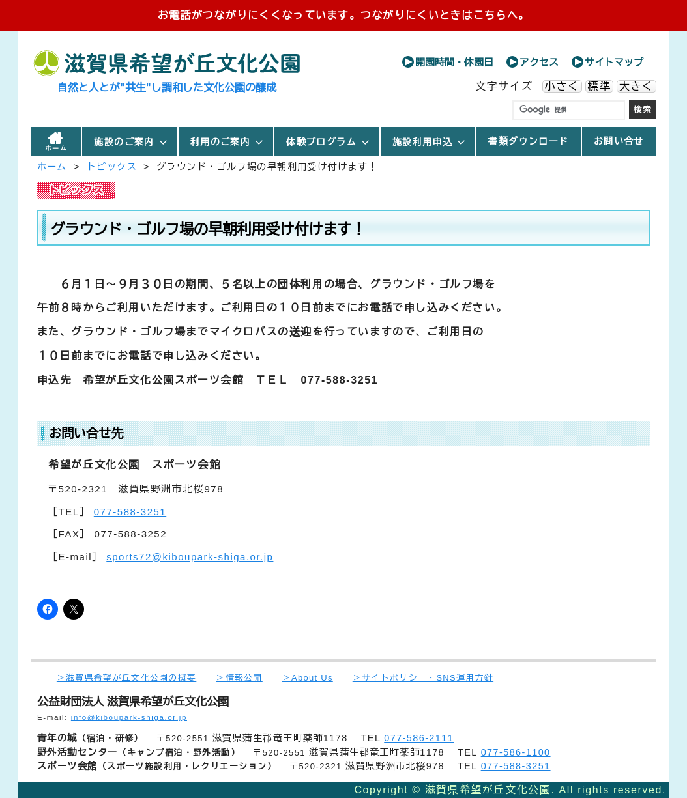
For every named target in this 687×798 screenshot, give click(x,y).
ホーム (56, 148)
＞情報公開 (239, 678)
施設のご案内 (131, 142)
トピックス (112, 167)
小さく (562, 86)
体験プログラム (328, 142)
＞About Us (307, 678)
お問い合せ (619, 141)
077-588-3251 (130, 511)
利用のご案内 (227, 142)
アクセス (539, 62)
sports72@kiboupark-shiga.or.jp (189, 556)
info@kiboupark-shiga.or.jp (129, 717)
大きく (636, 86)
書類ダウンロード (528, 141)
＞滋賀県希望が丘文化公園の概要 (126, 678)
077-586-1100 (516, 752)
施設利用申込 (429, 142)
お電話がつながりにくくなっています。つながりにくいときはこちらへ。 (343, 15)
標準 (599, 86)
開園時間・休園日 (454, 62)
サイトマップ (614, 62)
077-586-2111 (419, 738)
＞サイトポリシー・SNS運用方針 (423, 678)
